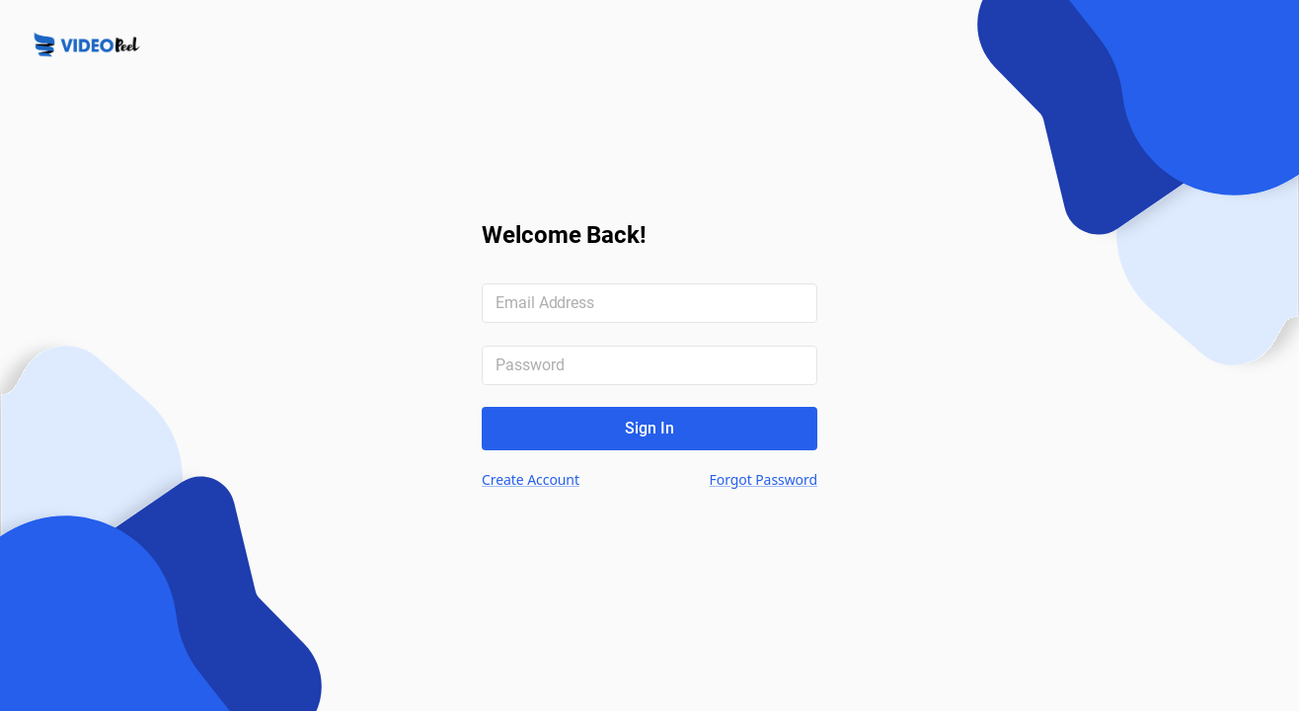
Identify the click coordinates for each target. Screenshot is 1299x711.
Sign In (649, 428)
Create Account (530, 479)
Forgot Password (763, 479)
